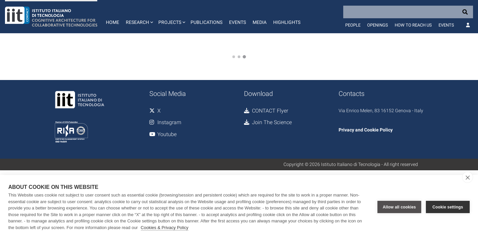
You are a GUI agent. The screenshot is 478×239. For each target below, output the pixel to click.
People (352, 25)
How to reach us (413, 25)
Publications (206, 22)
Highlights (286, 22)
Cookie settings (448, 207)
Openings (377, 25)
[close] (467, 177)
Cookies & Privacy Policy (165, 227)
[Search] (408, 12)
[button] (138, 16)
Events (237, 22)
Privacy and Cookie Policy (366, 129)
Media (260, 22)
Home (112, 22)
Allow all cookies (399, 207)
